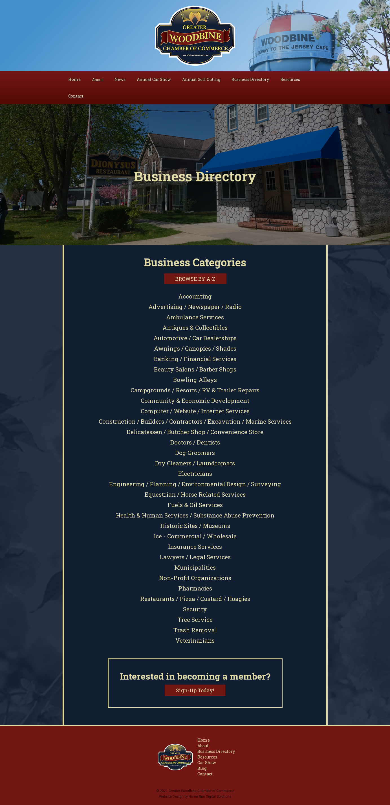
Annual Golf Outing (201, 79)
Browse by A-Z (195, 278)
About (203, 745)
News (119, 79)
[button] (97, 80)
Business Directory (250, 79)
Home (74, 79)
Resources (290, 79)
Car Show (206, 762)
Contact (75, 96)
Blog (201, 768)
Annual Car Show (154, 79)
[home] (194, 36)
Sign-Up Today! (195, 690)
